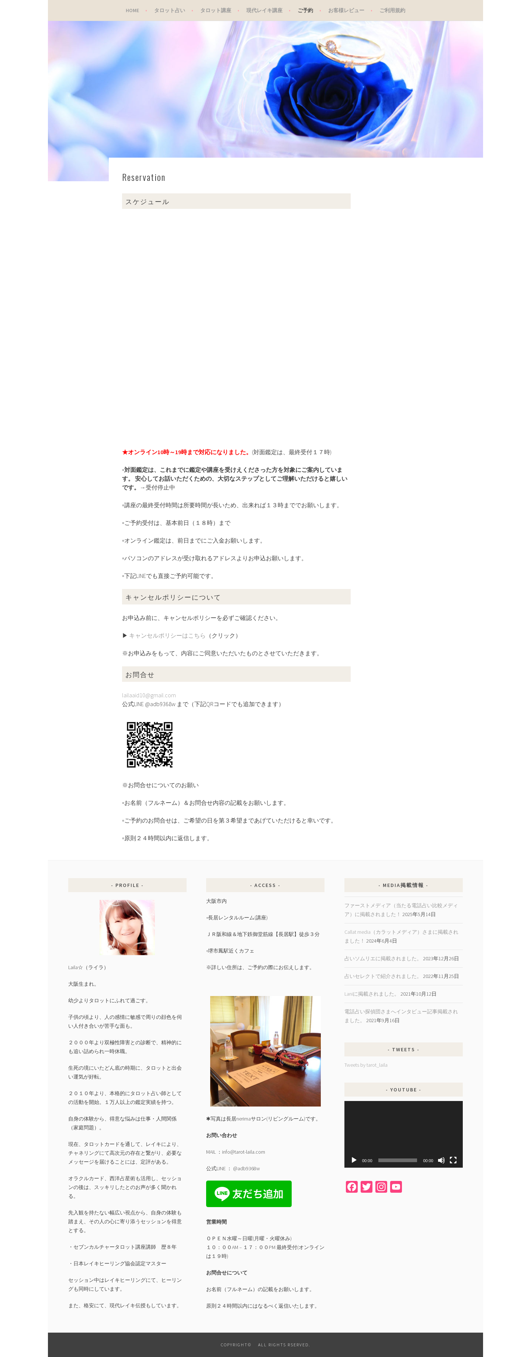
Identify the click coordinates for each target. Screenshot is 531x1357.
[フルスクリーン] (453, 1160)
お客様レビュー (346, 10)
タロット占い (169, 10)
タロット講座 (215, 10)
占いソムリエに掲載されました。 (383, 958)
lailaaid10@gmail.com (149, 695)
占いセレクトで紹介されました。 (383, 976)
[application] (403, 1134)
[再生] (354, 1160)
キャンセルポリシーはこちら (167, 635)
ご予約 (305, 10)
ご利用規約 (392, 10)
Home (132, 10)
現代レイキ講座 (264, 10)
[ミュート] (441, 1160)
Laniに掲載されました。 (371, 993)
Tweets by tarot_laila (366, 1065)
